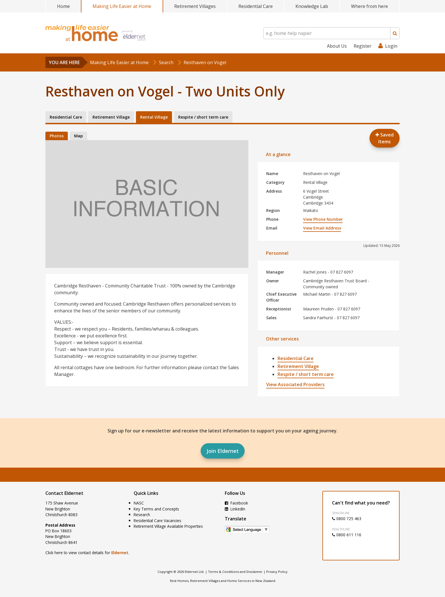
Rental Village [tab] (154, 117)
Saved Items (384, 138)
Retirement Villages (195, 6)
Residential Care (255, 6)
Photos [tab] (57, 135)
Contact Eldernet (64, 493)
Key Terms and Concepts (156, 509)
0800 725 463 (346, 518)
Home (63, 6)
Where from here (369, 6)
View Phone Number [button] (323, 219)
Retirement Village (298, 366)
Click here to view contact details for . (87, 552)
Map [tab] (78, 135)
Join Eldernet (223, 450)
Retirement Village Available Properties (168, 526)
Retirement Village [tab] (111, 117)
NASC (139, 503)
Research (142, 514)
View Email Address (322, 228)
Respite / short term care (306, 374)
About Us (337, 46)
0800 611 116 (346, 534)
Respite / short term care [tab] (203, 117)
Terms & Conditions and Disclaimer (235, 571)
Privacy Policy (276, 571)
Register (362, 46)
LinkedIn (235, 509)
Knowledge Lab (311, 6)
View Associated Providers (295, 384)
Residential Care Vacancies (157, 520)
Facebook (236, 503)
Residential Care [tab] (66, 117)
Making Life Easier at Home (122, 6)
